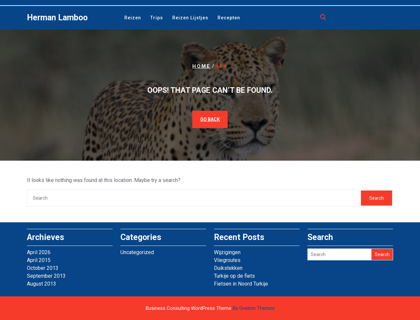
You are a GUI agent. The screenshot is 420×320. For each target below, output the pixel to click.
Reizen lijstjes (190, 17)
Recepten (229, 17)
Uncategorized (137, 252)
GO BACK (210, 119)
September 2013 (46, 276)
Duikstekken (228, 268)
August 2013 (41, 284)
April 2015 (39, 260)
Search (376, 198)
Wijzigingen (227, 252)
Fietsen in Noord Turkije (241, 284)
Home (201, 66)
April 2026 (39, 252)
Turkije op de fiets (234, 276)
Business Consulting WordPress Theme (210, 308)
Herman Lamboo (57, 17)
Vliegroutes (227, 260)
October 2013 (42, 268)
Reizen (132, 17)
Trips (156, 17)
